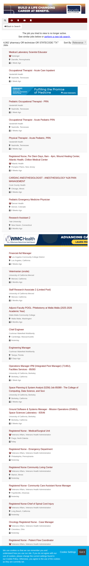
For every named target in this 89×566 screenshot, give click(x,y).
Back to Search (12, 26)
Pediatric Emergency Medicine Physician (29, 199)
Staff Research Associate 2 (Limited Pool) (30, 289)
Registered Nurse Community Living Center (31, 467)
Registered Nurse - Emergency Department (31, 449)
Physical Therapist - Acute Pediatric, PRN (30, 138)
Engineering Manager (20, 347)
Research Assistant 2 (19, 218)
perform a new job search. (57, 36)
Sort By (67, 42)
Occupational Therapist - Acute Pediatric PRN (32, 120)
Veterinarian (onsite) (19, 271)
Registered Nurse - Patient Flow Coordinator (31, 540)
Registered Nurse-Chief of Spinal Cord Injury (31, 504)
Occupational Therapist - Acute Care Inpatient (32, 70)
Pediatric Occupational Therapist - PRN (28, 101)
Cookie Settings (68, 552)
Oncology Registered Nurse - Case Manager (31, 522)
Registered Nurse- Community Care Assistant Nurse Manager (40, 485)
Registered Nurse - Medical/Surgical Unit (29, 431)
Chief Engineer (16, 329)
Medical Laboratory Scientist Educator (28, 52)
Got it (82, 552)
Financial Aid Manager (20, 253)
